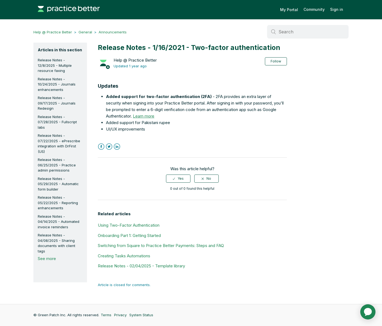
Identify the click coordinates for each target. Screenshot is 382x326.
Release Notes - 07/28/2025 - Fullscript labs (57, 122)
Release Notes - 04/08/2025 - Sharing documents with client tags (56, 243)
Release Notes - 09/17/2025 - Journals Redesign (57, 103)
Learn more (143, 116)
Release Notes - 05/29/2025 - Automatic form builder (58, 183)
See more (47, 258)
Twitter (109, 146)
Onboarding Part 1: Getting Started (129, 235)
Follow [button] (276, 61)
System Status (141, 315)
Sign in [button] (336, 9)
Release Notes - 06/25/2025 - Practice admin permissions (57, 164)
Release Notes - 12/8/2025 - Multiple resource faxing (55, 65)
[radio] (178, 179)
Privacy (120, 315)
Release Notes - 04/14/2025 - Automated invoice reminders (58, 221)
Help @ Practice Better (52, 32)
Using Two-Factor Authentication (128, 225)
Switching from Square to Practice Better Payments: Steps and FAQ (161, 245)
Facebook (101, 146)
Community (314, 9)
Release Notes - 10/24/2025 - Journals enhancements (57, 84)
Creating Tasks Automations (124, 255)
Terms (106, 315)
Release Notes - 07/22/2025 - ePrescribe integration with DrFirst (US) (59, 143)
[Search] (308, 32)
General (85, 32)
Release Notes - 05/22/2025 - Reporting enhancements (58, 202)
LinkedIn (117, 146)
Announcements (113, 32)
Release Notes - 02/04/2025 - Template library (141, 265)
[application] (368, 312)
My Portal (289, 9)
